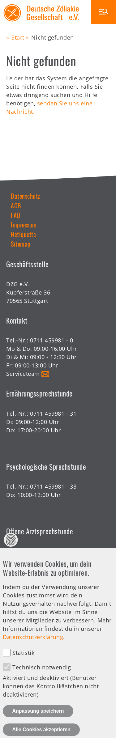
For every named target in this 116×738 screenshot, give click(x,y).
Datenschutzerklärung (33, 649)
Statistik (23, 665)
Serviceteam (23, 373)
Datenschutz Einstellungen (11, 552)
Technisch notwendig (41, 680)
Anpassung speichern (38, 723)
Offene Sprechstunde (35, 559)
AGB (16, 205)
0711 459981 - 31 (53, 413)
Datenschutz (25, 196)
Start (17, 37)
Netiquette (23, 234)
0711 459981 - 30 (53, 551)
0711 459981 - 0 (51, 340)
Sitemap (21, 243)
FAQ (15, 215)
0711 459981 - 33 (53, 486)
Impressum (24, 224)
